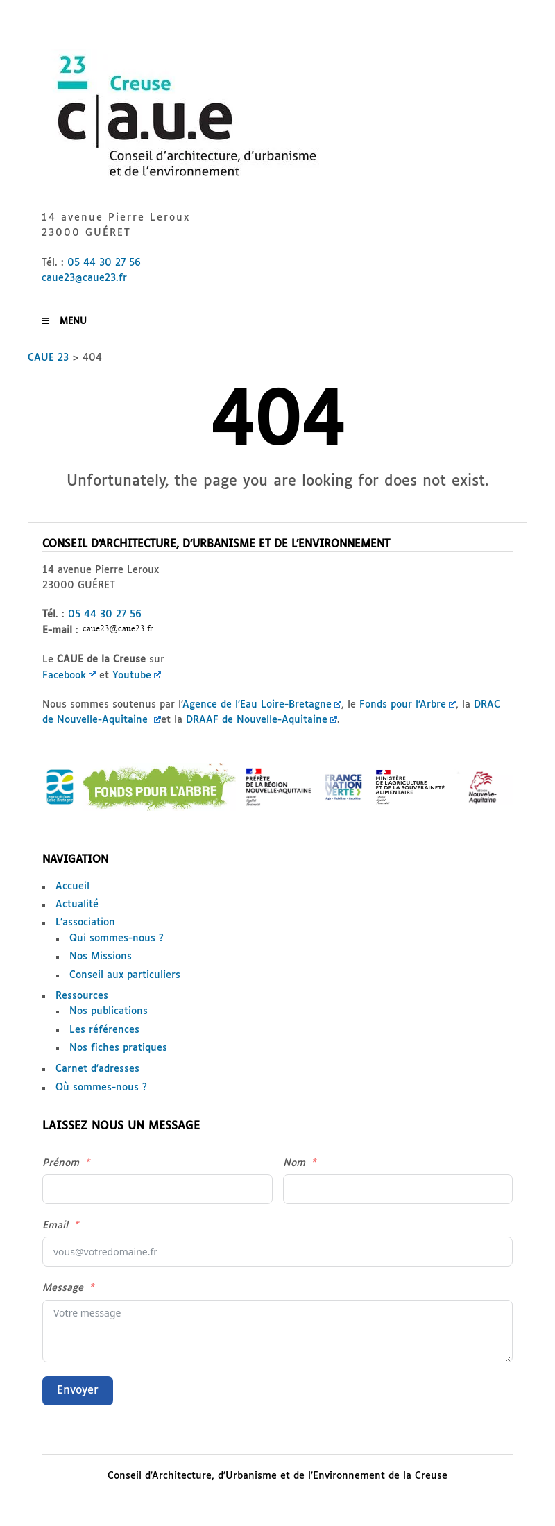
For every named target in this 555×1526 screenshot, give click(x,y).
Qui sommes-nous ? (116, 938)
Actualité (77, 904)
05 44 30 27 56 (104, 263)
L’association (85, 922)
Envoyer (78, 1390)
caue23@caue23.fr (84, 278)
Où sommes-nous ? (101, 1087)
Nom (294, 1163)
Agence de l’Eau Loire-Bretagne (261, 705)
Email (55, 1226)
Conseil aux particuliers (124, 975)
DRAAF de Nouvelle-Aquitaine (261, 720)
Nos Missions (100, 956)
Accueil (72, 886)
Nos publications (108, 1011)
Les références (104, 1030)
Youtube (136, 675)
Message (62, 1288)
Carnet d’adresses (97, 1069)
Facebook (69, 675)
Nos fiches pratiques (118, 1048)
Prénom (60, 1163)
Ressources (82, 996)
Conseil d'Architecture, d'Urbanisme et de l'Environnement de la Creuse (277, 1476)
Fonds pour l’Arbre (407, 705)
